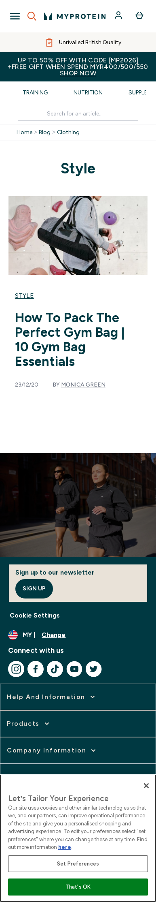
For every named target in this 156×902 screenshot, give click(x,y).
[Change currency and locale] (78, 635)
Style (24, 295)
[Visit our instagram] (16, 669)
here (64, 847)
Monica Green (83, 384)
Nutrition (88, 92)
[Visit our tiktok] (55, 669)
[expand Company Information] (52, 750)
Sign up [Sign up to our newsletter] (34, 588)
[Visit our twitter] (94, 669)
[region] (78, 838)
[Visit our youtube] (74, 669)
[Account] (119, 16)
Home (24, 132)
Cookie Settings (35, 615)
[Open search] (32, 16)
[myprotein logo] (74, 16)
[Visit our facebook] (35, 669)
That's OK (78, 887)
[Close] (146, 786)
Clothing (68, 132)
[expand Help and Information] (52, 696)
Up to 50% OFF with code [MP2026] (78, 66)
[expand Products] (29, 723)
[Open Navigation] (14, 16)
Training (35, 92)
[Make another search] (78, 114)
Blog (45, 132)
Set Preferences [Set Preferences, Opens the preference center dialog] (78, 864)
